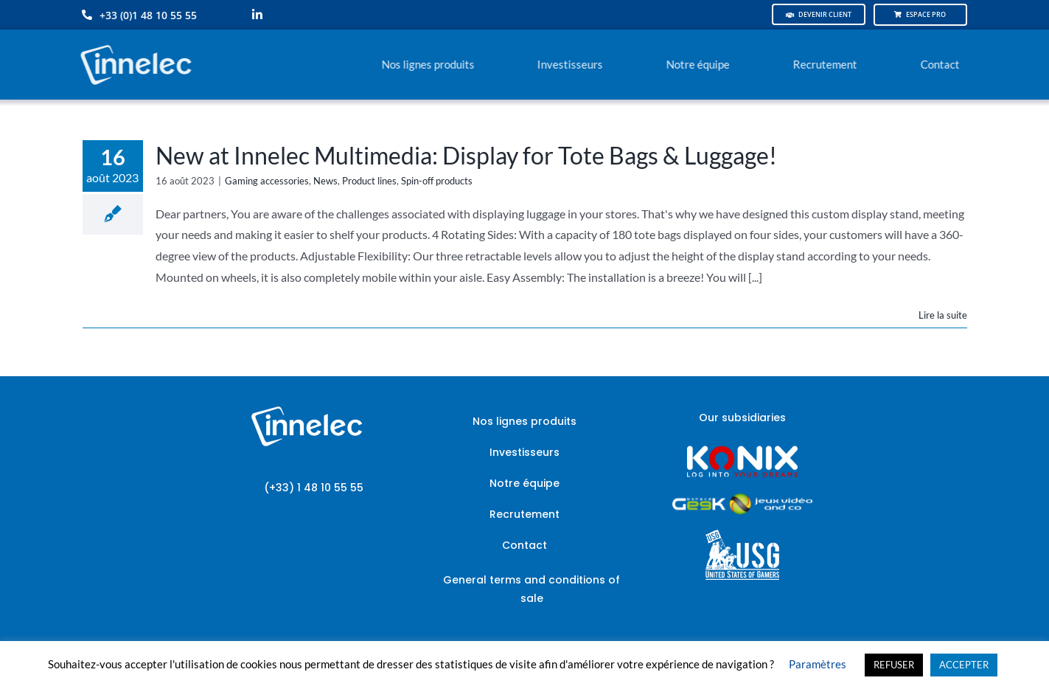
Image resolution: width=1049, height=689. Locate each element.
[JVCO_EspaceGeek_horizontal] (742, 498)
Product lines (369, 181)
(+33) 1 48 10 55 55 (313, 487)
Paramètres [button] (817, 664)
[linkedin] (257, 15)
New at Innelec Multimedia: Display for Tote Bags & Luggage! (466, 155)
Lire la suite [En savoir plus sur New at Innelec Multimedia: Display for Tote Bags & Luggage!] (943, 315)
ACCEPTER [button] (964, 665)
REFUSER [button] (894, 665)
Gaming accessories (267, 181)
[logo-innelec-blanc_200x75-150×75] (134, 42)
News (325, 181)
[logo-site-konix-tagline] (742, 450)
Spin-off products (437, 181)
